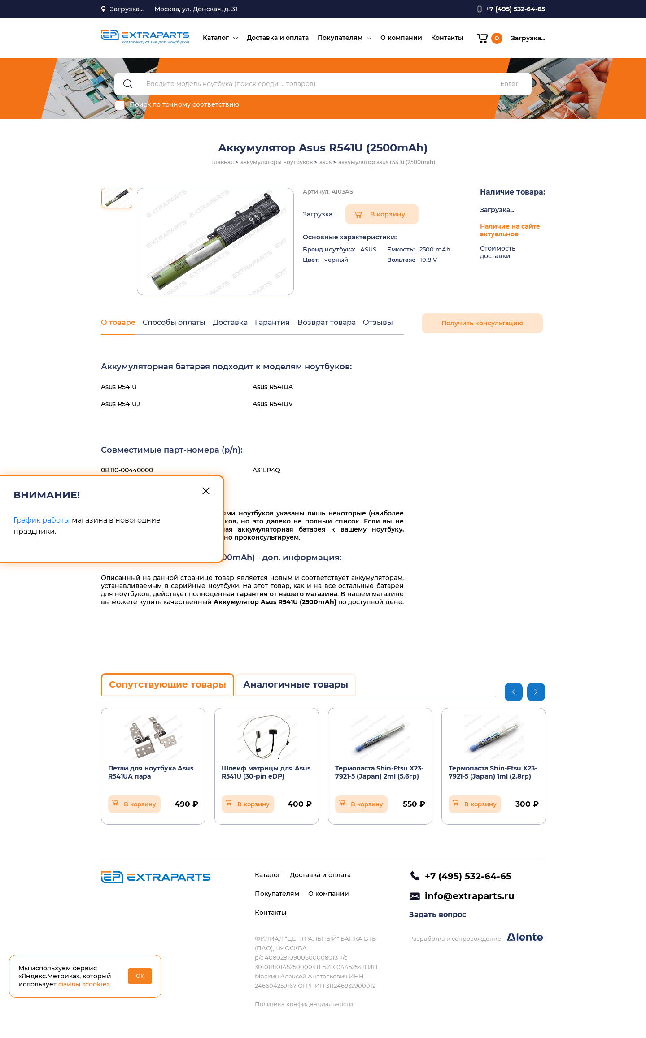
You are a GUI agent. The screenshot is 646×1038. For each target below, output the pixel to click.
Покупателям (339, 39)
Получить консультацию (482, 324)
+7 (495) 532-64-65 (468, 876)
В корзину (387, 216)
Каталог (215, 39)
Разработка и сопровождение (476, 938)
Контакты (447, 39)
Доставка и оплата (277, 39)
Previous (514, 693)
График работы (41, 520)
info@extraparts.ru (470, 896)
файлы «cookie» (84, 984)
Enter (509, 85)
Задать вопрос (437, 915)
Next (536, 693)
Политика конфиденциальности (304, 1004)
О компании (401, 39)
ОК (140, 976)
